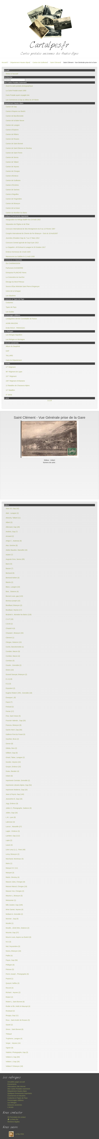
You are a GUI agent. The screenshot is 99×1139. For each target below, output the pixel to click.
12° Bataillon (10, 390)
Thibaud (9, 1034)
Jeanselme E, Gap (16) (14, 799)
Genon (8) (9, 744)
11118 (49, 400)
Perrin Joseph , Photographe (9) (17, 974)
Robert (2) (9, 997)
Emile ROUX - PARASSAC (15, 328)
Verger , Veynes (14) (13, 1043)
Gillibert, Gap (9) (12, 753)
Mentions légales (13, 1122)
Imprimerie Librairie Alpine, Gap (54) (19, 785)
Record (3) (9, 988)
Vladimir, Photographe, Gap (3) (17, 1052)
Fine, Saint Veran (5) (13, 716)
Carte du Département (14, 360)
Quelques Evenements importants (19, 1093)
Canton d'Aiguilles (12, 194)
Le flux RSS (15, 1134)
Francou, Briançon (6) (13, 725)
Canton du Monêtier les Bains (16, 213)
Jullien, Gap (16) (12, 813)
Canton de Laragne (13, 125)
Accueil (4, 62)
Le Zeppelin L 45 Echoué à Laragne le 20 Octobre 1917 (26, 247)
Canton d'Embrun (12, 176)
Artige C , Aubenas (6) (14, 541)
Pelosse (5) (10, 969)
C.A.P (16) (9, 619)
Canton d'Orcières (12, 185)
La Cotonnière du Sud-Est (15, 277)
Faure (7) (9, 702)
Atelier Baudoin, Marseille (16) (16, 550)
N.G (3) (8, 942)
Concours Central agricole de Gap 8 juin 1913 (22, 243)
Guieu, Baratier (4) (12, 771)
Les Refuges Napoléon (14, 335)
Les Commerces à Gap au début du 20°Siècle (22, 100)
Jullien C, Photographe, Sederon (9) (18, 808)
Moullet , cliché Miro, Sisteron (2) (17, 928)
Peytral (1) (9, 979)
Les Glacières (11, 296)
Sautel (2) (9, 1025)
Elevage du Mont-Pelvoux (15, 282)
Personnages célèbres (15, 1100)
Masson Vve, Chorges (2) (15, 891)
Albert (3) (9, 522)
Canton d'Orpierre (12, 130)
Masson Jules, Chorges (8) (15, 882)
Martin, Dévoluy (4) (12, 877)
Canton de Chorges (13, 171)
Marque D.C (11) (12, 868)
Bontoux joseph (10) (13, 601)
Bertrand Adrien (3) (12, 578)
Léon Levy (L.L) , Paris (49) (15, 850)
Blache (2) (9, 582)
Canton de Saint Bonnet (14, 143)
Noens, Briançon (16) (13, 951)
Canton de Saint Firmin (14, 153)
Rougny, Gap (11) (12, 1015)
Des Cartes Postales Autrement (18, 1089)
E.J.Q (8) (9, 679)
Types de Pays (11, 307)
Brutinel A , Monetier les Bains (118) (18, 614)
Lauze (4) (9, 845)
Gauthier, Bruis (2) (12, 739)
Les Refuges (12, 1103)
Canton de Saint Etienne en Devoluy (19, 148)
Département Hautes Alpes (20, 62)
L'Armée (10, 1107)
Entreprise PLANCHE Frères (16, 273)
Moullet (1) (9, 923)
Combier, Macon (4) (13, 656)
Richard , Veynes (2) (13, 992)
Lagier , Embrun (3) (13, 831)
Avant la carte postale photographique (19, 86)
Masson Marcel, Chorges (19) (16, 886)
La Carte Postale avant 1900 (16, 90)
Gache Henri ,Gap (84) (14, 730)
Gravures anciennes (14, 1105)
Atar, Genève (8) (12, 545)
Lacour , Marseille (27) (14, 826)
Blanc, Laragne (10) (13, 587)
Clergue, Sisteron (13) (14, 642)
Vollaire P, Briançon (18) (14, 1066)
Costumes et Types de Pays (17, 1098)
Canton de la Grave (13, 208)
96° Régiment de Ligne (14, 372)
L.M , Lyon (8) (11, 817)
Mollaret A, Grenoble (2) (14, 914)
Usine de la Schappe (13, 291)
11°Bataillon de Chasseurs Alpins (18, 385)
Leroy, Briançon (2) (12, 854)
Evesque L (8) (11, 697)
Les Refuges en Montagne (15, 339)
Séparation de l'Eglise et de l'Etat (17, 224)
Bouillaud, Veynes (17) (14, 610)
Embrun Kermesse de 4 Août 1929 (18, 252)
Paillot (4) (9, 956)
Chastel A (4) (10, 628)
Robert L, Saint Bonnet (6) (15, 1002)
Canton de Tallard (12, 162)
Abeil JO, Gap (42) (12, 508)
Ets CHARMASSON (13, 263)
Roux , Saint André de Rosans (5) (18, 1020)
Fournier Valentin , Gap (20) (16, 720)
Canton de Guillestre (40, 62)
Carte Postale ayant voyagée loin (17, 95)
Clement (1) (10, 638)
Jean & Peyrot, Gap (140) (15, 794)
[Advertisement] (49, 481)
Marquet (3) (10, 873)
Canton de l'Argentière (14, 199)
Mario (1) (9, 863)
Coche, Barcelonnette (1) (15, 647)
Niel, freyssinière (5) (13, 946)
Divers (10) (10, 670)
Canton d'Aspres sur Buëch (15, 111)
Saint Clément (55, 62)
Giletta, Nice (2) (11, 748)
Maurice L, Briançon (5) (14, 896)
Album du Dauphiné (13, 346)
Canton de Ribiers (12, 134)
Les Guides (10, 312)
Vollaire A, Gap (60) (13, 1057)
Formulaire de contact (16, 1117)
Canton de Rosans (12, 139)
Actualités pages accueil (16, 1082)
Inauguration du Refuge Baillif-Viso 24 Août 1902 (23, 220)
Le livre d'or (12, 1119)
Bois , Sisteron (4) (12, 591)
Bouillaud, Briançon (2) (14, 605)
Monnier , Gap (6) (12, 919)
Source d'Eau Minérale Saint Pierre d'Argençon (23, 286)
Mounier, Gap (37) (12, 932)
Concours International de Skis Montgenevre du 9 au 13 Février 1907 (30, 229)
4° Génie (9, 395)
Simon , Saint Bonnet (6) (14, 1029)
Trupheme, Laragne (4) (14, 1038)
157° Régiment (11, 376)
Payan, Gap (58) (12, 960)
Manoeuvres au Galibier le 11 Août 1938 (20, 256)
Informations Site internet (16, 1086)
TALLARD (9, 355)
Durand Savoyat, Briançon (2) (16, 674)
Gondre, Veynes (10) (13, 762)
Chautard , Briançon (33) (14, 633)
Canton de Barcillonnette (14, 116)
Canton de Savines (12, 190)
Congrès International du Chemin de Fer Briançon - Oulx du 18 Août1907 (32, 233)
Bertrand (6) (10, 573)
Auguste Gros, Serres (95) (15, 559)
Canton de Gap (11, 107)
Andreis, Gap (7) (12, 532)
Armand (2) (10, 536)
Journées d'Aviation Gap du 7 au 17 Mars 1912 (22, 238)
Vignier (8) (9, 1048)
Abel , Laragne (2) (12, 513)
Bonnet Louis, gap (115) (14, 596)
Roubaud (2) (10, 1011)
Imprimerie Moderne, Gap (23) (16, 790)
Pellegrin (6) (10, 965)
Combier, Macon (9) (13, 651)
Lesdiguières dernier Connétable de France (21, 319)
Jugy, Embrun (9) (12, 803)
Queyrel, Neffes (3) (12, 983)
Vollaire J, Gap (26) (13, 1061)
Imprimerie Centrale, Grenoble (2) (18, 780)
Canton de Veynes (12, 167)
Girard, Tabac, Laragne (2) (15, 757)
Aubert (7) (9, 555)
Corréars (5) (10, 661)
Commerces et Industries (16, 1096)
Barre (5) (9, 564)
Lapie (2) (9, 840)
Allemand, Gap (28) (13, 527)
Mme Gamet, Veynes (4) (14, 909)
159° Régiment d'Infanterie (15, 381)
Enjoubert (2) (10, 688)
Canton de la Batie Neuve (15, 120)
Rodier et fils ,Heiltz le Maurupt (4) (18, 1006)
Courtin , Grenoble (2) (13, 665)
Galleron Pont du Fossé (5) (15, 734)
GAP (7, 351)
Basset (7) (9, 568)
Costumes (9, 302)
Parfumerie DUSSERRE (14, 268)
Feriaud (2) (10, 707)
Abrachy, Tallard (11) (13, 518)
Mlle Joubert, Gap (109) (14, 905)
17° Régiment (11, 367)
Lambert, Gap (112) (13, 836)
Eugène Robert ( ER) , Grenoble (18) (19, 693)
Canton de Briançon (13, 203)
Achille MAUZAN (12, 323)
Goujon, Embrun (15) (13, 767)
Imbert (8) (9, 776)
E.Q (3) (8, 684)
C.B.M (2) (9, 624)
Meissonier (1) (11, 900)
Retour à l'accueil (12, 74)
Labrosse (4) (10, 822)
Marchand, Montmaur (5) (15, 859)
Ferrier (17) (10, 711)
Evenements (11, 1084)
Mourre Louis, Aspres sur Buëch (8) (18, 937)
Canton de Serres (12, 157)
